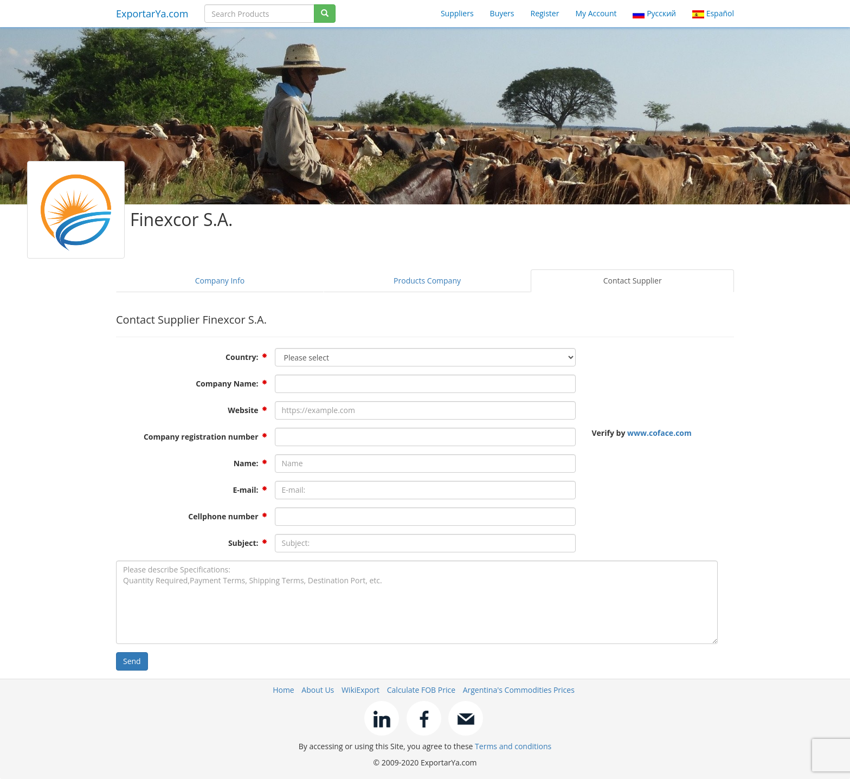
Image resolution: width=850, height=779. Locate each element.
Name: (246, 463)
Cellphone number (223, 516)
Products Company (427, 280)
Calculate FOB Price (421, 690)
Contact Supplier (632, 280)
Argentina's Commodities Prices (519, 690)
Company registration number (201, 437)
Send (132, 661)
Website (243, 410)
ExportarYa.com (152, 13)
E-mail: (245, 490)
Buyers (502, 13)
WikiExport (360, 690)
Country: (242, 357)
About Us (317, 690)
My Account (595, 13)
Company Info (219, 280)
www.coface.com (659, 433)
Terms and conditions (513, 746)
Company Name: (227, 383)
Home (283, 690)
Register (545, 13)
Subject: (243, 543)
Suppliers (457, 13)
